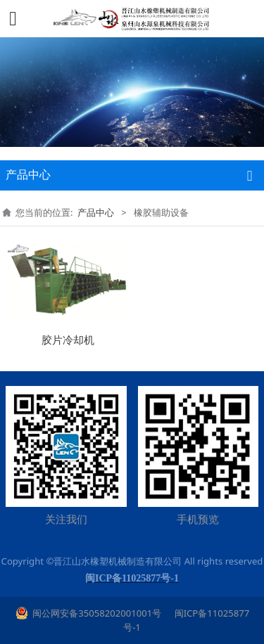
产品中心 (95, 212)
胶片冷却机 (68, 340)
